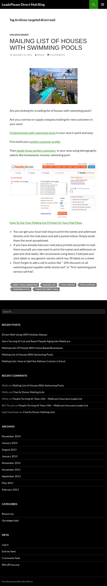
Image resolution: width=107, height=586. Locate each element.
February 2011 (10, 489)
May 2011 (7, 482)
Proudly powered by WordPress (17, 581)
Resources (8, 513)
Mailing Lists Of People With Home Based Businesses (32, 347)
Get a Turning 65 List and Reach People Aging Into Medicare (36, 341)
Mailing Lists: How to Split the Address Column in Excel (33, 361)
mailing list (49, 285)
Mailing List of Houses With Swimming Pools (48, 44)
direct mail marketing (25, 285)
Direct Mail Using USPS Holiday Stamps (24, 334)
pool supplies (87, 285)
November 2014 (11, 436)
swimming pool (21, 289)
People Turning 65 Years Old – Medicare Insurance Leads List (47, 398)
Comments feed (11, 558)
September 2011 (11, 476)
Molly (41, 54)
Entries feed (9, 551)
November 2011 (11, 469)
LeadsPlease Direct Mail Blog (23, 4)
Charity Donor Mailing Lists (28, 392)
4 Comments (57, 54)
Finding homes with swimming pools (33, 132)
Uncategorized (19, 34)
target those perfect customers (36, 150)
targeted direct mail (46, 289)
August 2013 (9, 449)
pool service (68, 285)
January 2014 (9, 442)
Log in (5, 544)
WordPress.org (10, 564)
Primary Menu (102, 4)
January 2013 (9, 456)
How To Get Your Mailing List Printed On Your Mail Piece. (53, 193)
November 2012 (11, 462)
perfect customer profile (45, 141)
